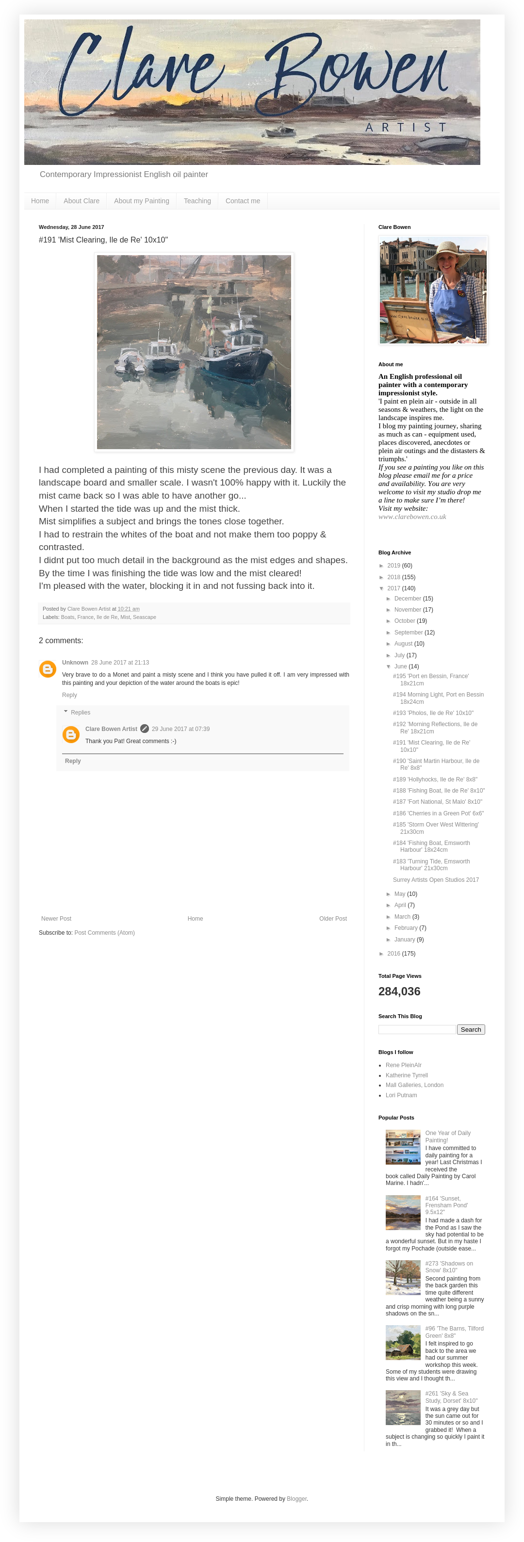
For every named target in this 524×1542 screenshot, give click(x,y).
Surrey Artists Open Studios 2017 (436, 880)
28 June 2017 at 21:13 (120, 662)
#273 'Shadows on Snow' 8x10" (449, 1267)
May (400, 894)
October (405, 620)
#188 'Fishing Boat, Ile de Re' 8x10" (439, 790)
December (408, 598)
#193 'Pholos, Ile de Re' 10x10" (433, 713)
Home (40, 201)
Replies (80, 712)
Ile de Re (107, 617)
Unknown (75, 662)
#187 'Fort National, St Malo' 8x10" (437, 801)
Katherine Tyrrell (407, 1075)
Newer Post (56, 918)
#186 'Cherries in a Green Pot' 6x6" (438, 813)
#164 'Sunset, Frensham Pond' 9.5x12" (447, 1205)
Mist (125, 617)
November (408, 609)
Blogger (297, 1498)
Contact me (243, 201)
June (401, 666)
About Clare (81, 201)
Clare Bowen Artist (111, 729)
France (85, 617)
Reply (69, 695)
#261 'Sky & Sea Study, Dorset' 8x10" (452, 1397)
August (404, 643)
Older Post (333, 918)
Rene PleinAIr (404, 1065)
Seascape (144, 617)
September (409, 632)
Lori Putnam (401, 1095)
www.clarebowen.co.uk (412, 516)
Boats (68, 617)
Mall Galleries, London (414, 1085)
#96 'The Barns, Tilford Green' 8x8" (455, 1332)
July (400, 655)
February (406, 928)
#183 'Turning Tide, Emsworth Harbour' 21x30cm (431, 865)
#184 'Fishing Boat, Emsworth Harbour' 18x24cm (431, 846)
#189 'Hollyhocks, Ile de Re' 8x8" (435, 779)
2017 (395, 588)
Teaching (197, 201)
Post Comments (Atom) (104, 932)
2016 (395, 953)
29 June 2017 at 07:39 (181, 729)
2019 (395, 565)
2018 (395, 577)
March (403, 916)
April (401, 905)
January (405, 939)
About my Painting (141, 201)
